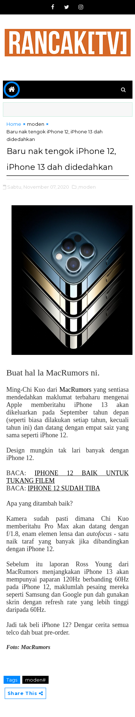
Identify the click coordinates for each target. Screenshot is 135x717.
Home (13, 124)
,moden (86, 187)
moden (35, 124)
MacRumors (75, 389)
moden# (35, 680)
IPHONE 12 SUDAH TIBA (64, 488)
